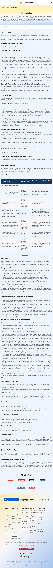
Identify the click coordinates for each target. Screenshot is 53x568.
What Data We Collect (6, 26)
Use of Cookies (17, 26)
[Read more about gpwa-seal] (26, 556)
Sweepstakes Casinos (5, 7)
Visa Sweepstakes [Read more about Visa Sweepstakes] (34, 530)
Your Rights (37, 26)
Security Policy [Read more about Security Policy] (8, 524)
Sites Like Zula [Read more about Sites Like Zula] (41, 512)
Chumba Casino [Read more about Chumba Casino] (25, 529)
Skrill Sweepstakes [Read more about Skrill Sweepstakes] (34, 512)
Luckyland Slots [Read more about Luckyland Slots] (25, 527)
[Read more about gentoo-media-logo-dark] (22, 553)
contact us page (47, 39)
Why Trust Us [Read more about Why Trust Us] (7, 513)
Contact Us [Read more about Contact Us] (7, 511)
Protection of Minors (47, 26)
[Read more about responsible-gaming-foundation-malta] (31, 553)
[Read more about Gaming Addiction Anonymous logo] (26, 553)
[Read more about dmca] (31, 556)
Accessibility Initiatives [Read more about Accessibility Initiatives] (16, 524)
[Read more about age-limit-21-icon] (22, 556)
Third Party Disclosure (27, 26)
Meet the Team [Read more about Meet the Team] (8, 519)
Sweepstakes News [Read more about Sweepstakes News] (16, 538)
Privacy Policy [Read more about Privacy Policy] (8, 522)
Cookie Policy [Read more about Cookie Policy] (7, 526)
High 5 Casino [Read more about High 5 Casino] (25, 532)
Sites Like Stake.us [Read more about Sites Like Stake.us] (42, 517)
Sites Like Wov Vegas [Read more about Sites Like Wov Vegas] (42, 519)
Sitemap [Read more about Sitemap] (6, 532)
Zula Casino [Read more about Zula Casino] (24, 521)
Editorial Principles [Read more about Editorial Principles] (16, 522)
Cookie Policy (25, 255)
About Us (7, 508)
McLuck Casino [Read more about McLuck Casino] (25, 516)
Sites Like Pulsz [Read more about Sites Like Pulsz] (41, 515)
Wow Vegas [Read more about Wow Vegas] (24, 518)
